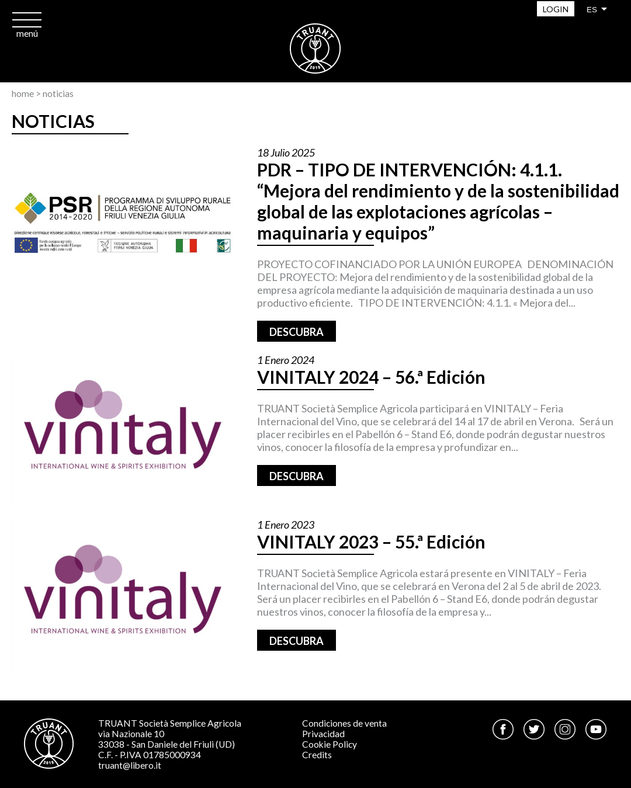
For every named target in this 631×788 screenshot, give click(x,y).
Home (23, 93)
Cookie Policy (329, 744)
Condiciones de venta (344, 723)
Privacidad (323, 733)
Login (555, 9)
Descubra (296, 331)
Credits (317, 754)
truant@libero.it (129, 765)
